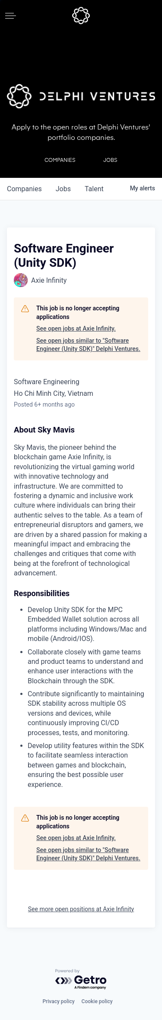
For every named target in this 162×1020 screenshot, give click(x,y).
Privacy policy (58, 1001)
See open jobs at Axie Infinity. (76, 328)
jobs (63, 189)
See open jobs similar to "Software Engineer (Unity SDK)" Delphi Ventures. (88, 345)
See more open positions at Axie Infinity (81, 909)
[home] (80, 15)
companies (24, 189)
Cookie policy (97, 1001)
